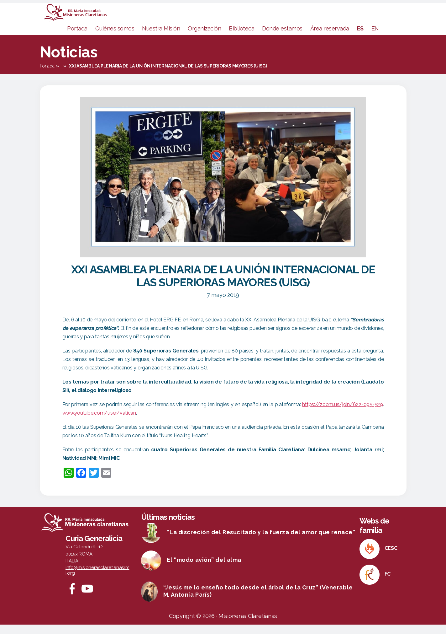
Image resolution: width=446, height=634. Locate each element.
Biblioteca (241, 38)
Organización (204, 38)
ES (360, 38)
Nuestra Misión (161, 38)
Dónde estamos (282, 38)
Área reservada (329, 38)
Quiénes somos (114, 38)
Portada (77, 38)
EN (375, 38)
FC (388, 583)
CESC (391, 558)
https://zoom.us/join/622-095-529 (342, 414)
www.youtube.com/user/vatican (99, 422)
